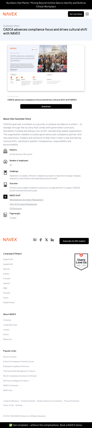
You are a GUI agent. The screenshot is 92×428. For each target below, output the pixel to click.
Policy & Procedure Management (23, 204)
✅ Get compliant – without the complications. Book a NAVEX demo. (46, 425)
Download (46, 106)
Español (6, 283)
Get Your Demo (76, 14)
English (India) (8, 302)
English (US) (8, 259)
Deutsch (6, 269)
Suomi (5, 298)
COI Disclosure (16, 208)
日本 (5, 288)
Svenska (6, 293)
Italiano (6, 274)
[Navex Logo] (10, 14)
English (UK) (8, 264)
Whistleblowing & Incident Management (26, 199)
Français (6, 278)
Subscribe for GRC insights (74, 241)
